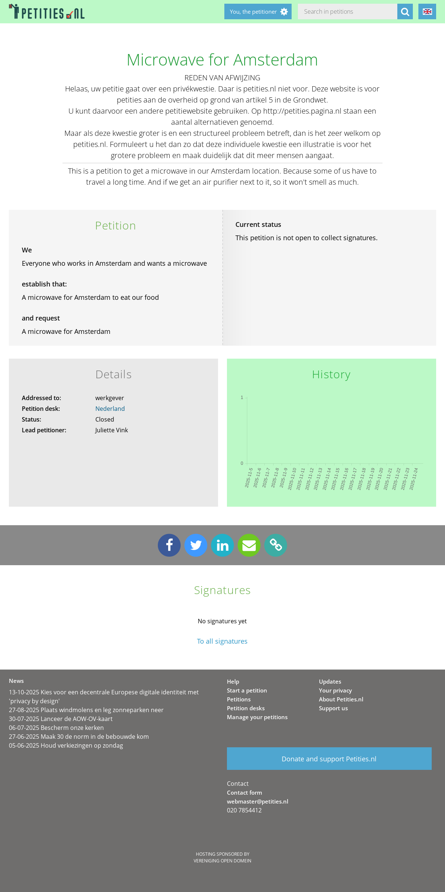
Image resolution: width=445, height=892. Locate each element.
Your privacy (335, 690)
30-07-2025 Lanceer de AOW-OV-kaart (61, 719)
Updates (330, 681)
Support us (333, 708)
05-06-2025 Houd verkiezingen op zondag (66, 745)
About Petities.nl (341, 699)
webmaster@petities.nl (257, 801)
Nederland (110, 409)
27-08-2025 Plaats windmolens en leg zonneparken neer (86, 710)
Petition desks (246, 708)
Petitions (239, 699)
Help (233, 681)
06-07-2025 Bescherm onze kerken (56, 728)
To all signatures (222, 641)
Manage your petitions (257, 717)
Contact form (244, 792)
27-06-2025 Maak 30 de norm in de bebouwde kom (79, 736)
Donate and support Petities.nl (329, 758)
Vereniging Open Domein (222, 861)
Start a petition (247, 690)
